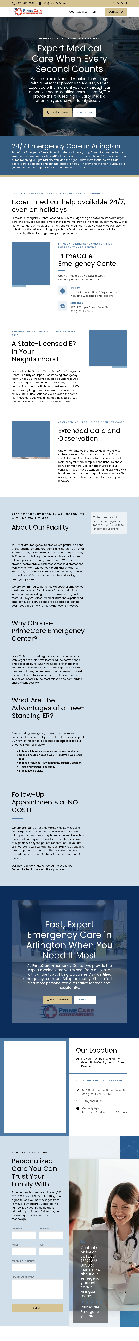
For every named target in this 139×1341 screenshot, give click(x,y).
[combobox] (24, 1279)
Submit (37, 1320)
